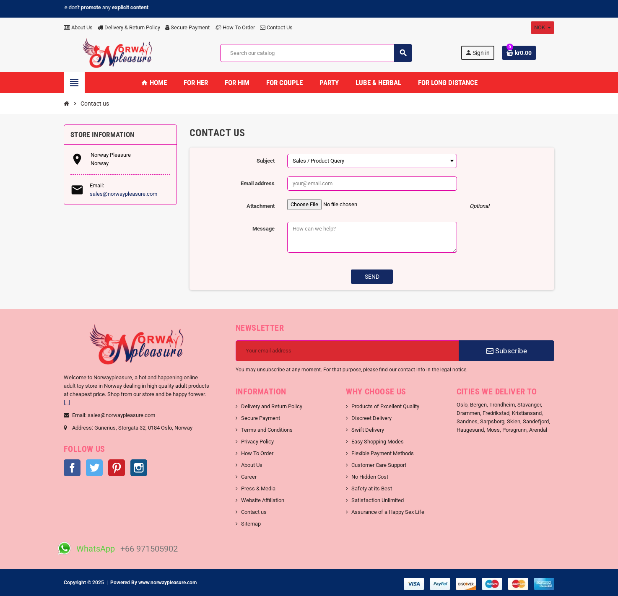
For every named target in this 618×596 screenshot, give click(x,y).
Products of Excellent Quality (385, 406)
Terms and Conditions (267, 430)
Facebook (72, 467)
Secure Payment (187, 27)
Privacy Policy (257, 441)
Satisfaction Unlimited (377, 500)
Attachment (261, 206)
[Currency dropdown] (542, 27)
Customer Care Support (378, 465)
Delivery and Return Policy (271, 406)
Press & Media (258, 488)
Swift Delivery (367, 430)
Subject (266, 161)
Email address (258, 183)
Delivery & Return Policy (129, 27)
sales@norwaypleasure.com (123, 194)
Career (249, 477)
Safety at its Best (371, 488)
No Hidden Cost (369, 477)
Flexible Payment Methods (382, 453)
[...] (67, 402)
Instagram (138, 467)
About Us (78, 27)
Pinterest (116, 467)
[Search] (316, 53)
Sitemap (251, 524)
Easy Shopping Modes (377, 441)
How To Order (235, 27)
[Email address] (347, 350)
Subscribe (506, 351)
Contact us (254, 512)
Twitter (94, 467)
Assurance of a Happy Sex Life (387, 512)
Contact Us (276, 27)
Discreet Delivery (371, 418)
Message (263, 228)
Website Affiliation (262, 500)
